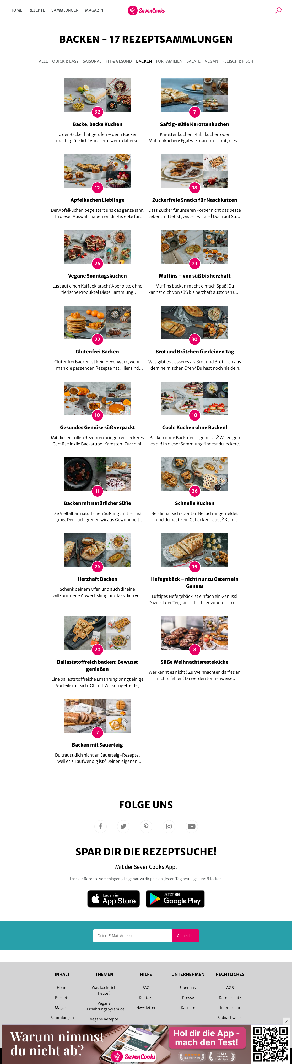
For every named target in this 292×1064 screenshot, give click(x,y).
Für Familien (169, 61)
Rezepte (37, 10)
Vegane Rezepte (104, 1019)
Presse (188, 997)
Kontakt (146, 997)
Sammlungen (65, 10)
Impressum (230, 1007)
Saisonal (92, 61)
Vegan (211, 61)
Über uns (188, 987)
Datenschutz (230, 997)
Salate (194, 61)
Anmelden (185, 936)
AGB (230, 987)
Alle (43, 61)
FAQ (146, 987)
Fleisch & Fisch (237, 61)
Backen (144, 61)
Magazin (94, 10)
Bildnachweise (229, 1017)
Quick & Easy (65, 61)
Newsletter (146, 1007)
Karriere (188, 1007)
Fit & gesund (119, 61)
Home (16, 10)
